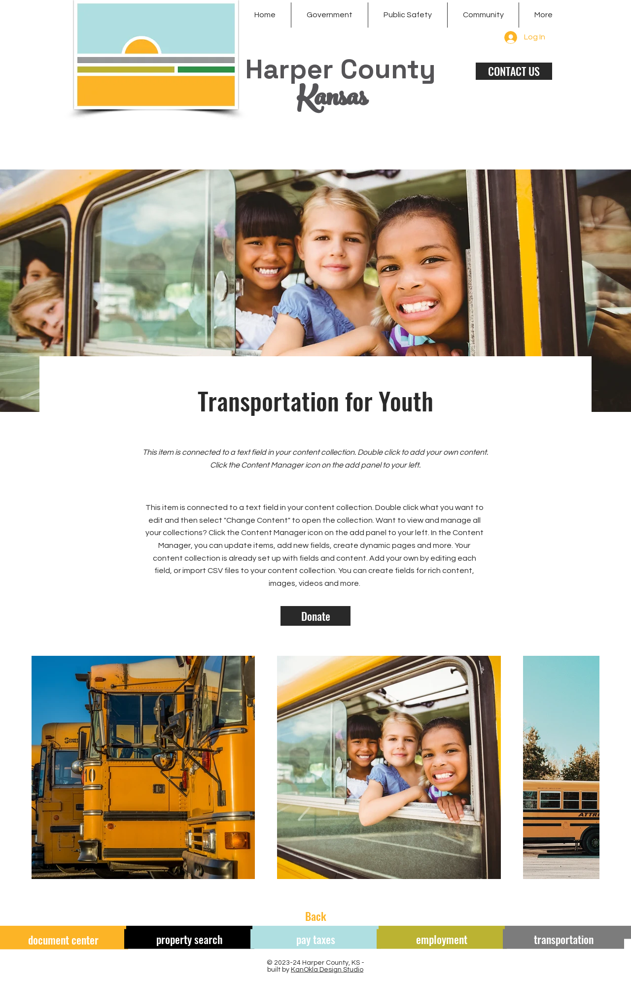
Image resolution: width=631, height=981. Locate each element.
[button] (329, 15)
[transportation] (563, 939)
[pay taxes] (315, 939)
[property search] (189, 939)
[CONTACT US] (514, 71)
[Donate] (315, 616)
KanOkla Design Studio (327, 969)
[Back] (315, 916)
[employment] (442, 939)
